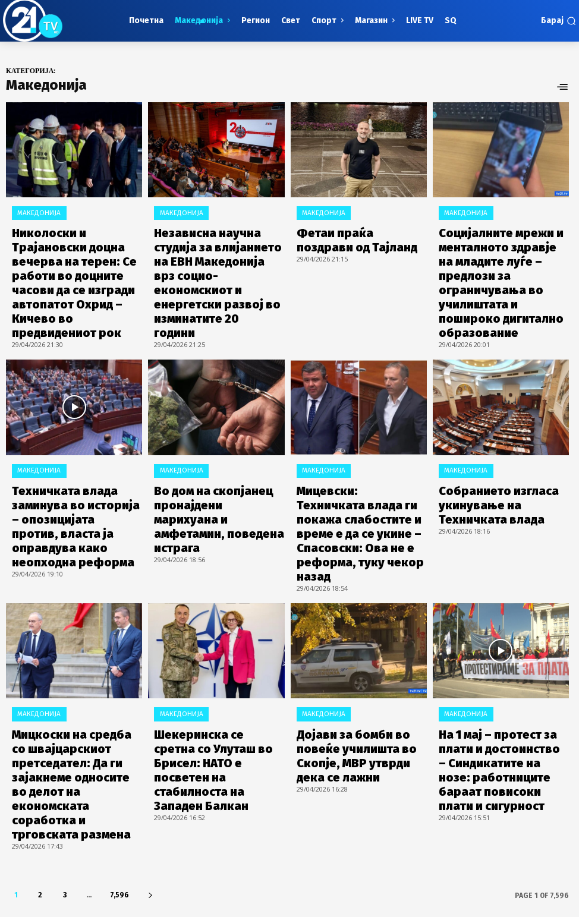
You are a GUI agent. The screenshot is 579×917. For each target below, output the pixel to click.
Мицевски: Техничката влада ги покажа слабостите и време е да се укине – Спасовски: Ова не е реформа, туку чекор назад (360, 447)
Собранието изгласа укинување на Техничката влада (493, 438)
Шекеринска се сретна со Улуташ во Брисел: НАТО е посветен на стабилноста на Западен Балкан (213, 633)
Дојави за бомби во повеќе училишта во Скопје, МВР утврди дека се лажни (353, 628)
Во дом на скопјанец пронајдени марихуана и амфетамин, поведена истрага (218, 438)
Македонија (34, 211)
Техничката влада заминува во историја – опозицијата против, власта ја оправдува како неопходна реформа (76, 442)
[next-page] (150, 727)
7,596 (119, 727)
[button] (558, 21)
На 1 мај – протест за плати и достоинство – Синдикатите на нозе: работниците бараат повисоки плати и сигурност (503, 633)
